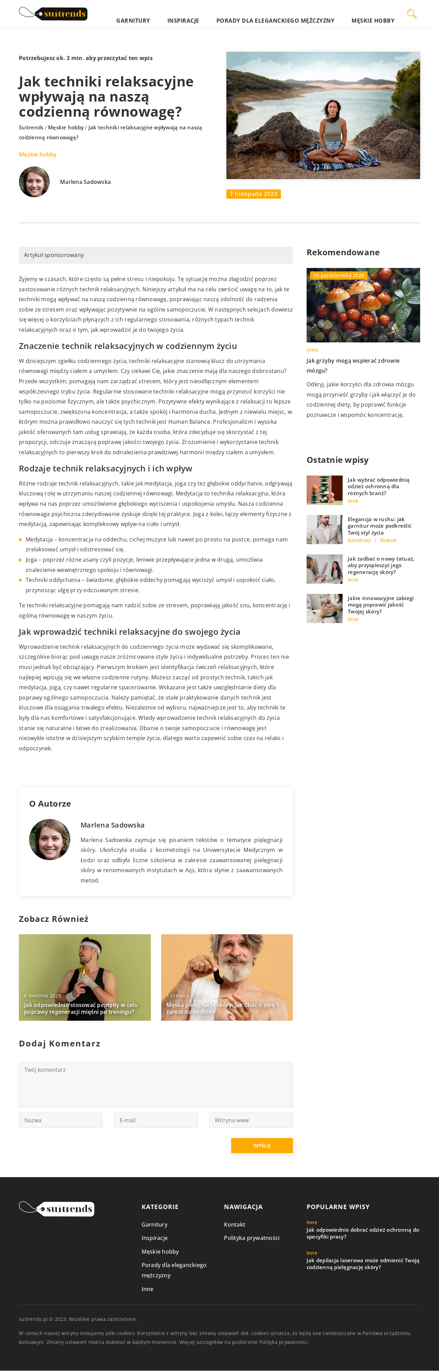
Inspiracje (234, 13)
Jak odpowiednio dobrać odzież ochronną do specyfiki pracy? (363, 1233)
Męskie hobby (381, 13)
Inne (148, 1289)
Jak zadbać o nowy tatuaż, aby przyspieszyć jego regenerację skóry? (381, 565)
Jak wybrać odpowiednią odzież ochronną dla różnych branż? (379, 486)
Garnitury (198, 13)
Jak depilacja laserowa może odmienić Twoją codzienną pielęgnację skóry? (363, 1264)
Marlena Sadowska (85, 182)
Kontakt (234, 1224)
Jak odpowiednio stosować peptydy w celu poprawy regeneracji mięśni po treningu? (81, 1008)
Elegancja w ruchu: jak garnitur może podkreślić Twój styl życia (379, 526)
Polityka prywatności (252, 1238)
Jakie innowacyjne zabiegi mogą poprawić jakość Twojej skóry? (381, 605)
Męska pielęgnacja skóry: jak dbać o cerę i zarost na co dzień (222, 1008)
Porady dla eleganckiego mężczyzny (305, 13)
